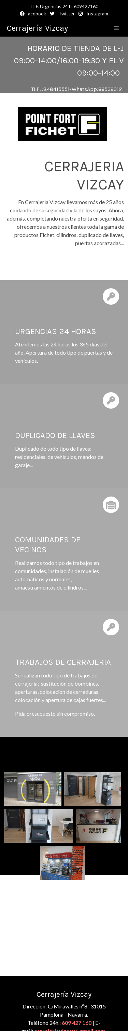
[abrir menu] (116, 28)
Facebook (33, 13)
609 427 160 (76, 1022)
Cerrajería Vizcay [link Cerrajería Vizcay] (37, 28)
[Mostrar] (62, 124)
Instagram (96, 13)
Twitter (66, 13)
